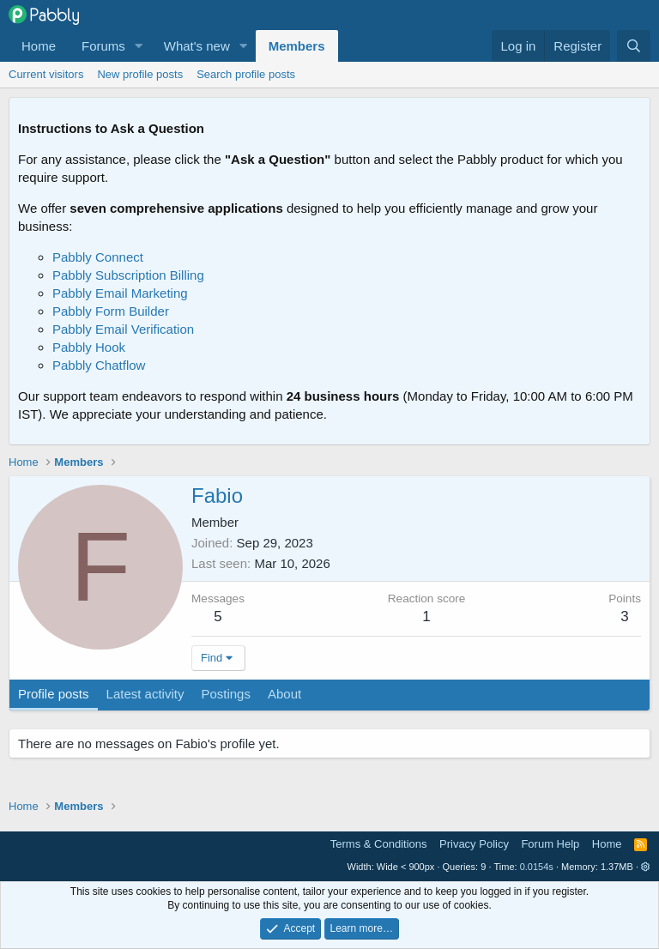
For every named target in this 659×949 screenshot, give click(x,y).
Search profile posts (245, 74)
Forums (103, 46)
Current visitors (46, 74)
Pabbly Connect (97, 257)
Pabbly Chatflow (98, 365)
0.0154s (536, 866)
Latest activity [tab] (145, 693)
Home (38, 46)
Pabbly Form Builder (110, 311)
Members (297, 46)
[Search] (633, 46)
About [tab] (284, 693)
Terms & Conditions (378, 843)
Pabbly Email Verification (123, 329)
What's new (197, 46)
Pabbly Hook (88, 347)
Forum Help (550, 843)
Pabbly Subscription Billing (128, 275)
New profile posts (140, 74)
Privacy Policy (474, 843)
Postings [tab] (226, 693)
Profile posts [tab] (53, 693)
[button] (139, 46)
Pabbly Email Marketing (120, 293)
